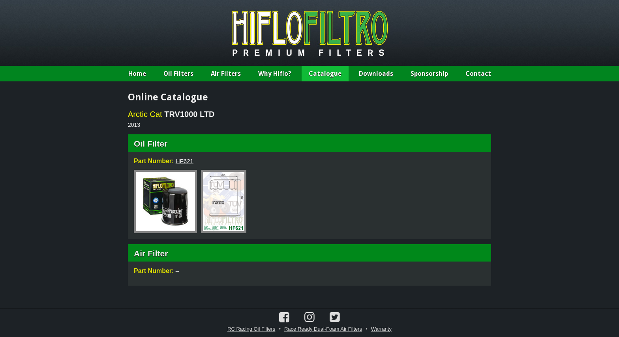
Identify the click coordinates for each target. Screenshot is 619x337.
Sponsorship (429, 73)
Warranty (381, 329)
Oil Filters (178, 73)
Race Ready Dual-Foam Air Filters (323, 329)
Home (137, 73)
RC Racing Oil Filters (251, 329)
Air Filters (226, 73)
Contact (478, 73)
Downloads (376, 73)
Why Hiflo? (274, 73)
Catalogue (325, 73)
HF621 (184, 161)
